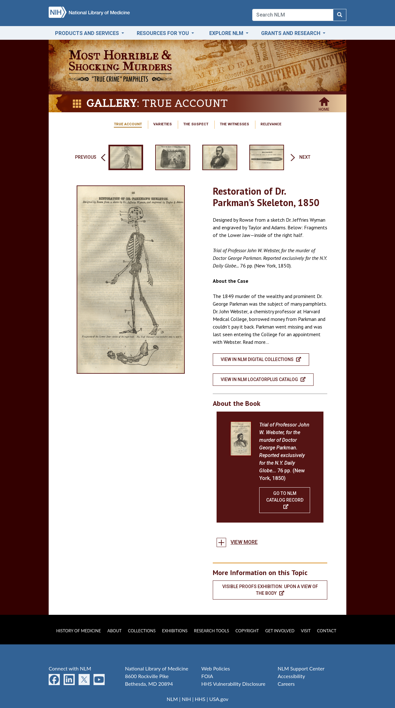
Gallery (111, 103)
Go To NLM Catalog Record (284, 500)
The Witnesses (234, 124)
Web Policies (215, 668)
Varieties (162, 124)
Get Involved (280, 630)
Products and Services (87, 33)
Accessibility (291, 676)
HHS (200, 699)
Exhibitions (174, 630)
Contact (326, 630)
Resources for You (163, 33)
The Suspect (195, 124)
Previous (85, 157)
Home (324, 107)
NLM (172, 699)
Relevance (270, 124)
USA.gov (218, 699)
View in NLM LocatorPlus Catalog (263, 379)
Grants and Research (291, 33)
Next (304, 157)
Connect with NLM (70, 668)
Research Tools (211, 630)
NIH (186, 699)
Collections (142, 630)
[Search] (292, 15)
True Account (128, 124)
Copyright (247, 630)
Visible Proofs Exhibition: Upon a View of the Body (270, 590)
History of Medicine (78, 630)
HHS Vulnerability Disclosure (233, 684)
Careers (286, 684)
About (114, 630)
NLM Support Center (301, 668)
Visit (306, 630)
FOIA (207, 676)
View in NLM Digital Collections (261, 359)
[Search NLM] (339, 15)
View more (244, 542)
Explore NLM (227, 33)
